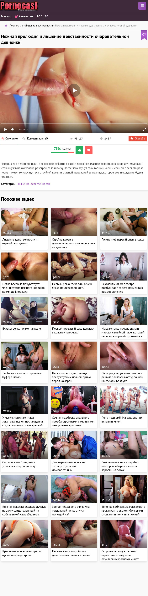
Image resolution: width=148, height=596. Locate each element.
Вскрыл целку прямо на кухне (21, 328)
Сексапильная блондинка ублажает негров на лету (18, 464)
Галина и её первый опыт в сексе (123, 239)
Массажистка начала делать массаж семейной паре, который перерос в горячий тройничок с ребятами (123, 334)
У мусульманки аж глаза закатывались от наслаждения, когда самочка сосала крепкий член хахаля (22, 423)
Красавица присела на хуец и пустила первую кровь (21, 553)
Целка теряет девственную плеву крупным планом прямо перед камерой (71, 377)
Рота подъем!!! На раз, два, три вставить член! (122, 419)
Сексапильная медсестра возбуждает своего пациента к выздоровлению (122, 287)
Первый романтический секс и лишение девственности (72, 286)
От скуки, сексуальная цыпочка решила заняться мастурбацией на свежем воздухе (122, 377)
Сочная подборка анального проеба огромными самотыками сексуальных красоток (73, 421)
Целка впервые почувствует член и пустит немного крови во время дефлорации (23, 287)
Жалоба (137, 138)
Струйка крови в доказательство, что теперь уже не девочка (73, 243)
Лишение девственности (34, 184)
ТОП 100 (42, 16)
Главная (6, 16)
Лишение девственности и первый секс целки (19, 241)
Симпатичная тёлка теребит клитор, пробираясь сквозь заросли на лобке (120, 466)
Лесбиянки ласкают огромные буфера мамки (22, 375)
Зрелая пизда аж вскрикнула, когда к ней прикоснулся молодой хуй (71, 510)
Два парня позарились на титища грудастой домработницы (68, 466)
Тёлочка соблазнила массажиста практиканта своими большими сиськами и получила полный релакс (123, 512)
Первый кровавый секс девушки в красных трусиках (73, 330)
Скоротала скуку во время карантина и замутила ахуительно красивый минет (120, 555)
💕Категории (24, 16)
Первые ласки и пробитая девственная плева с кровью (71, 553)
